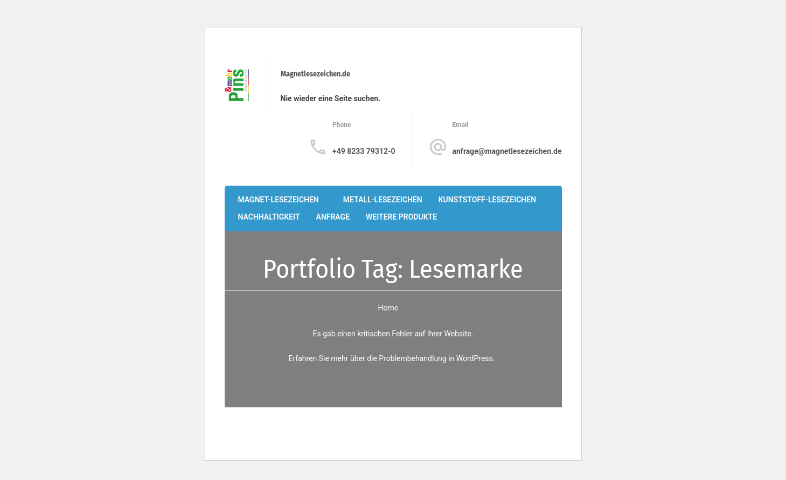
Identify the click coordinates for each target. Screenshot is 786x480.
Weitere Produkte (401, 217)
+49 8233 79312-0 (363, 151)
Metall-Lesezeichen (382, 199)
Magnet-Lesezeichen (278, 199)
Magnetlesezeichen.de (315, 74)
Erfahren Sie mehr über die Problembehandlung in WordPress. (391, 358)
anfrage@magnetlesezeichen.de (507, 151)
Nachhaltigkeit (269, 217)
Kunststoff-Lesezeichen (487, 199)
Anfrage (333, 217)
